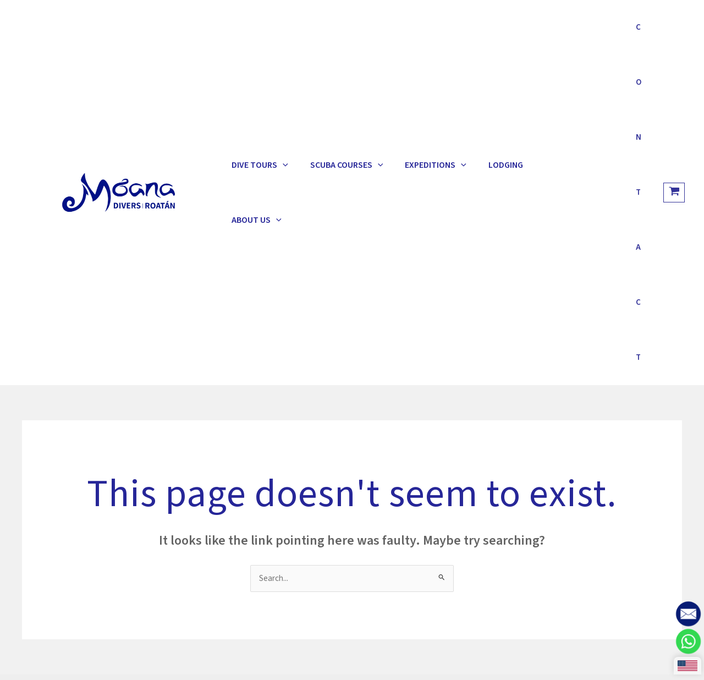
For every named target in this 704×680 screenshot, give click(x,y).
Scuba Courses (330, 33)
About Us (521, 33)
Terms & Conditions (177, 373)
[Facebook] (563, 516)
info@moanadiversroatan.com (247, 485)
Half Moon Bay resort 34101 (242, 498)
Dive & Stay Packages (80, 373)
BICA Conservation (394, 498)
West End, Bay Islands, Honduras (251, 511)
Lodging (467, 33)
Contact (634, 33)
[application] (277, 33)
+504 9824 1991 (218, 471)
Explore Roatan (263, 373)
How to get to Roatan (400, 471)
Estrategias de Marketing (392, 666)
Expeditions (408, 33)
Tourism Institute (392, 511)
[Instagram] (533, 516)
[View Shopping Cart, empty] (674, 33)
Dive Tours (254, 33)
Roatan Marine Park (396, 485)
